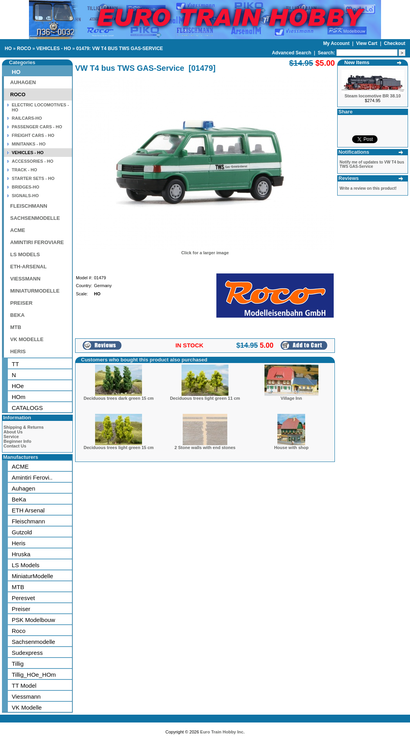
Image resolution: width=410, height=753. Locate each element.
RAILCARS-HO (27, 118)
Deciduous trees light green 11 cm (205, 398)
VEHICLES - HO (53, 48)
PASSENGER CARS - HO (37, 126)
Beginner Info (17, 441)
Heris (18, 543)
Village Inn (291, 398)
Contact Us (15, 446)
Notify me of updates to (372, 164)
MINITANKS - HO (29, 144)
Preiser (21, 609)
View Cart (367, 43)
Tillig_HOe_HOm (34, 674)
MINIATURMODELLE (34, 291)
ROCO (24, 48)
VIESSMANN (25, 279)
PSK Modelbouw (33, 619)
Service (11, 436)
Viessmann (26, 696)
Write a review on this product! (368, 188)
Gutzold (22, 532)
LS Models (26, 565)
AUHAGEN (23, 82)
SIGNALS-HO (25, 195)
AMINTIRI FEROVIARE (37, 242)
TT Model (24, 685)
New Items (356, 62)
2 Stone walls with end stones (205, 447)
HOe (18, 386)
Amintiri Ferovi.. (32, 477)
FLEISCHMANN (28, 206)
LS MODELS (25, 254)
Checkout (394, 43)
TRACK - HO (24, 169)
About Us (13, 432)
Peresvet (23, 598)
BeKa (19, 499)
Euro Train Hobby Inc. (222, 732)
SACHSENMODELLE (35, 218)
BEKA (17, 315)
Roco (18, 630)
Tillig (17, 663)
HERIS (18, 351)
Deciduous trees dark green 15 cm (119, 398)
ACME (17, 230)
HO (8, 48)
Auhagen (23, 488)
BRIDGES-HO (25, 187)
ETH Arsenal (28, 510)
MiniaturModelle (32, 576)
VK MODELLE (26, 339)
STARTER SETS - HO (33, 178)
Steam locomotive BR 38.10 (373, 95)
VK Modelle (27, 707)
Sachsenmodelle (33, 641)
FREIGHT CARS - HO (33, 135)
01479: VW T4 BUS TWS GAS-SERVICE (119, 48)
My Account (337, 43)
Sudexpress (27, 652)
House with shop (291, 447)
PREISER (21, 303)
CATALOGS (27, 407)
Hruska (21, 554)
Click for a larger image (205, 252)
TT (15, 364)
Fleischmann (28, 521)
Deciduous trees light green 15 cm (119, 447)
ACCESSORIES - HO (32, 161)
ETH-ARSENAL (28, 267)
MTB (15, 327)
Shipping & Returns (24, 427)
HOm (18, 397)
